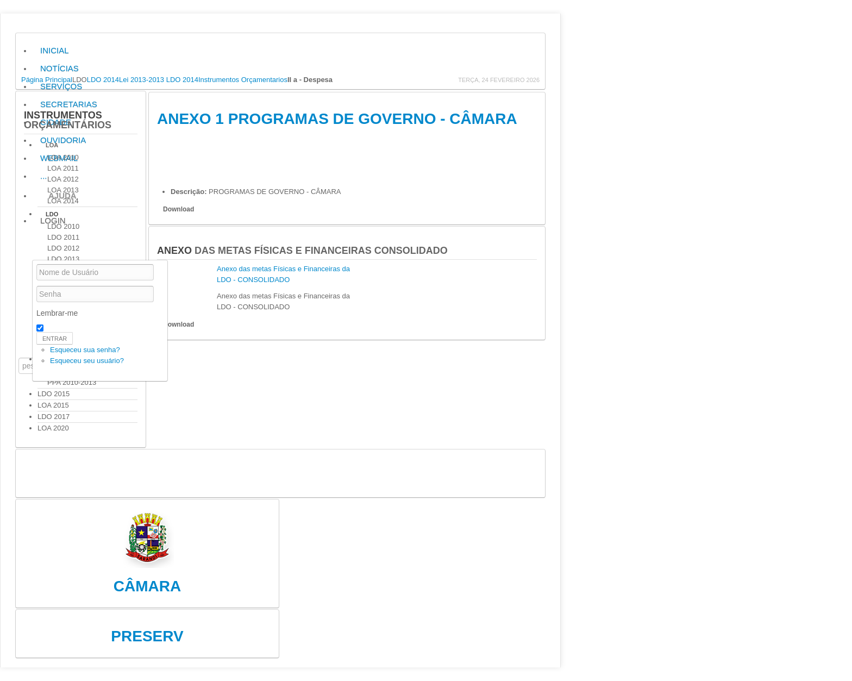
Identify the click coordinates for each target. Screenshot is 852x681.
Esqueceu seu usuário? (87, 361)
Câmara (147, 586)
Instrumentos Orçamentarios (242, 80)
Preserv (147, 636)
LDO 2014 (103, 80)
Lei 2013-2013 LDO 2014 (158, 80)
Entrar (54, 338)
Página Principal (46, 80)
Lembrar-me (57, 313)
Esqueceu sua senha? (85, 350)
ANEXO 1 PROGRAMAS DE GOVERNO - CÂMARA (337, 118)
